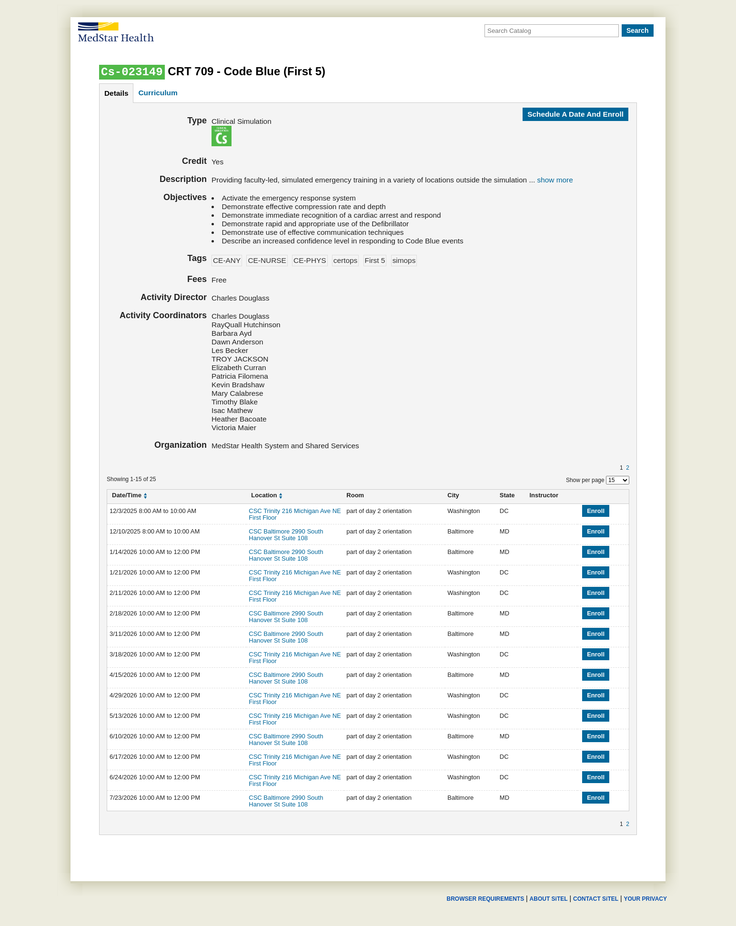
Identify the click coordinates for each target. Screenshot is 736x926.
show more (555, 180)
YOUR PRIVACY (645, 899)
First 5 (375, 260)
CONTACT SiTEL (595, 899)
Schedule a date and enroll (575, 114)
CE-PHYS (309, 260)
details (116, 93)
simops (404, 260)
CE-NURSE (267, 260)
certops (345, 260)
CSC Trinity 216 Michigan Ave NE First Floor (295, 514)
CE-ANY (227, 260)
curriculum (157, 93)
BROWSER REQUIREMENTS (485, 899)
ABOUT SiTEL (549, 899)
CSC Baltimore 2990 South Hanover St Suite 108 (286, 535)
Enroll (596, 510)
